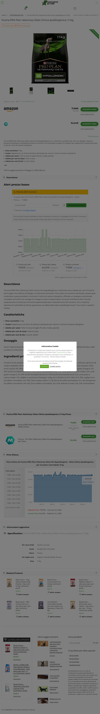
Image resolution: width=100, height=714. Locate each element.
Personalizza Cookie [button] (58, 357)
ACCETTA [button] (44, 366)
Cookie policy (61, 352)
